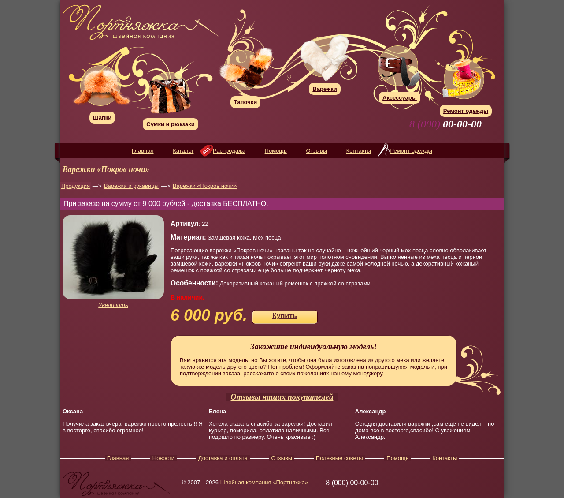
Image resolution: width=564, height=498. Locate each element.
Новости (163, 458)
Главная (142, 150)
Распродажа (229, 150)
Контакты (358, 150)
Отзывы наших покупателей (282, 397)
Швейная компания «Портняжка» (264, 482)
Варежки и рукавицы (131, 186)
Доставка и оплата (223, 458)
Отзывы (316, 150)
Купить (284, 315)
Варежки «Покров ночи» (205, 186)
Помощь (276, 150)
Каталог (183, 150)
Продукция (75, 186)
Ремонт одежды (411, 150)
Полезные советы (339, 458)
